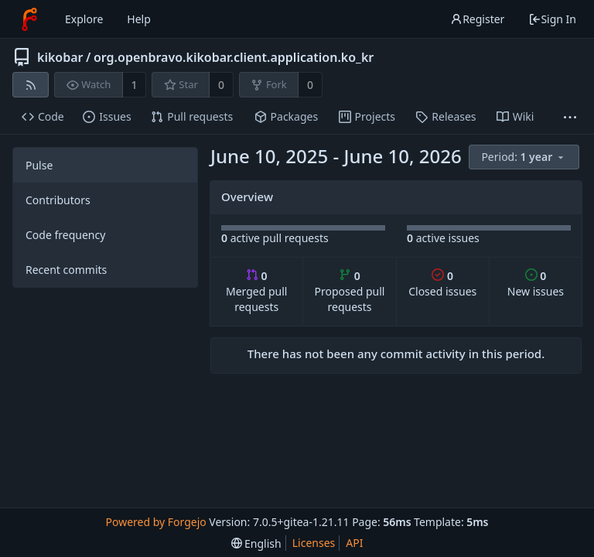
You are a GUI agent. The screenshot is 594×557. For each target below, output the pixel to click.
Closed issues (442, 283)
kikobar (60, 57)
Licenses (314, 542)
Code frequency (65, 234)
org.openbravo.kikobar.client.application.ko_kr (234, 57)
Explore (84, 19)
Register (477, 19)
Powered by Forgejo (155, 521)
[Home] (29, 19)
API (354, 542)
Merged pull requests (256, 291)
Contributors (58, 200)
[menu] (525, 157)
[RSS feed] (30, 84)
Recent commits (66, 269)
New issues (535, 283)
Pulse (39, 165)
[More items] (570, 117)
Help (139, 19)
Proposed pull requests (350, 291)
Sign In (552, 19)
